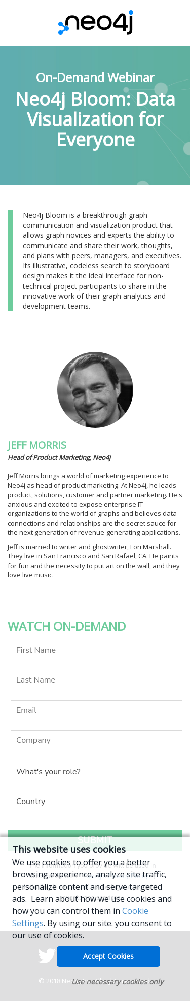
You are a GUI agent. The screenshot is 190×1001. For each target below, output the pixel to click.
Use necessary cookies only (117, 981)
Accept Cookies (108, 956)
